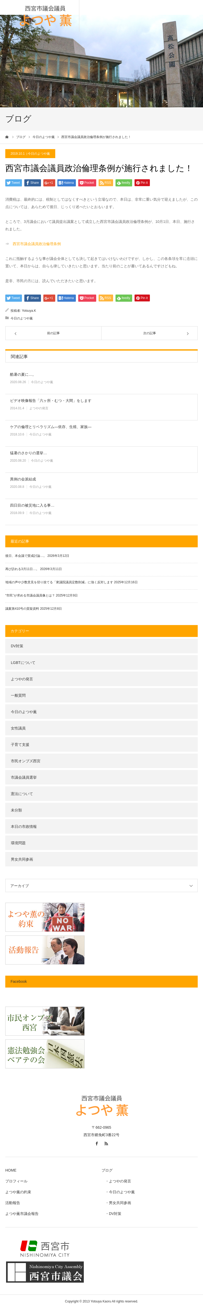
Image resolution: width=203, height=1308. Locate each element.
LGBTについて (23, 662)
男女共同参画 (22, 859)
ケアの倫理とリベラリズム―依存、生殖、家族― (50, 427)
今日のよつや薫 (39, 153)
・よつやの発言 (116, 1181)
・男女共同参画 (116, 1203)
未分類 (16, 810)
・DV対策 (111, 1213)
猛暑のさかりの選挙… (28, 453)
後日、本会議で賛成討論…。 (26, 556)
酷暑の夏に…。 (23, 374)
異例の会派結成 (23, 479)
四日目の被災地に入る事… (32, 505)
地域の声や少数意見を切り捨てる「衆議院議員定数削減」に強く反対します (59, 582)
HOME (10, 1170)
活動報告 (12, 1203)
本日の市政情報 (24, 826)
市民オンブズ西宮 (25, 761)
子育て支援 (20, 744)
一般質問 (18, 695)
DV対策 (17, 646)
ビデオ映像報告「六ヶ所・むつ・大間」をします (50, 400)
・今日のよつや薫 (118, 1192)
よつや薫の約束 (18, 1192)
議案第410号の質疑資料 (22, 609)
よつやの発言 (38, 408)
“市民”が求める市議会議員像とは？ (30, 595)
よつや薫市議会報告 (22, 1213)
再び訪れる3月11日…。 (22, 569)
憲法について (22, 794)
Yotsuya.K (29, 311)
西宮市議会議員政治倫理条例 (37, 244)
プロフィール (16, 1181)
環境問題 (18, 843)
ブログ (107, 1170)
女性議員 (18, 728)
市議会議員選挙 (24, 777)
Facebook (19, 981)
